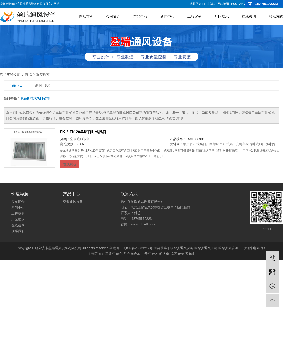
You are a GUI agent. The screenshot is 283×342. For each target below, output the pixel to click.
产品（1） (17, 85)
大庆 (166, 254)
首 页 (29, 74)
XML (242, 3)
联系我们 (18, 231)
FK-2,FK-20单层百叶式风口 (83, 132)
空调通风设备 (80, 139)
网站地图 (223, 3)
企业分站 (209, 3)
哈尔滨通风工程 (205, 248)
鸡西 (173, 254)
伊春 (181, 254)
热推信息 (195, 3)
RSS (234, 3)
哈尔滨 (121, 254)
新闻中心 (167, 16)
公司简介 (113, 16)
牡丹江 (146, 254)
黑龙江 (110, 254)
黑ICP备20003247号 (138, 248)
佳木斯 (157, 254)
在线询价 (69, 164)
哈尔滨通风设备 (181, 248)
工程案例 (194, 16)
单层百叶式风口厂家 (198, 144)
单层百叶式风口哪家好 (258, 144)
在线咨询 (249, 16)
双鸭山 (190, 254)
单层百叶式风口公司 (227, 144)
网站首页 (86, 16)
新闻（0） (43, 85)
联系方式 (276, 16)
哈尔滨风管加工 (229, 248)
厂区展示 (222, 16)
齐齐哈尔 (133, 254)
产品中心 (140, 16)
